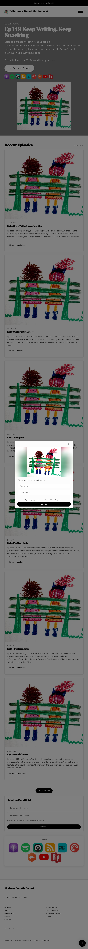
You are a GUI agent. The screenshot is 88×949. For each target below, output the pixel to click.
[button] (69, 443)
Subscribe (44, 504)
